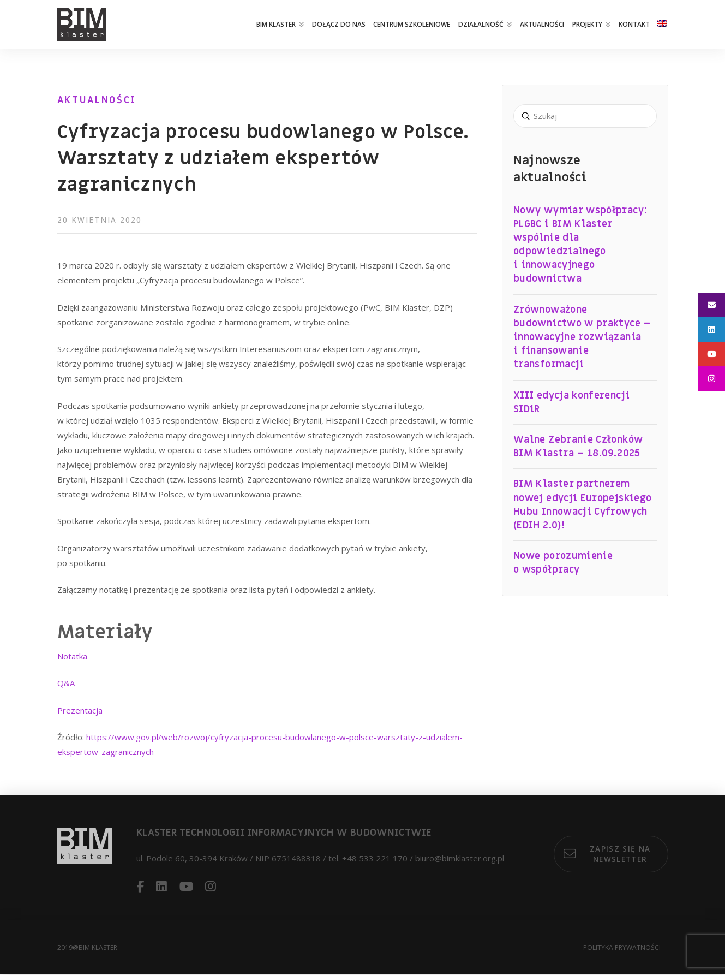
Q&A (66, 682)
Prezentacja (80, 710)
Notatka (72, 656)
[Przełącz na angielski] (662, 24)
